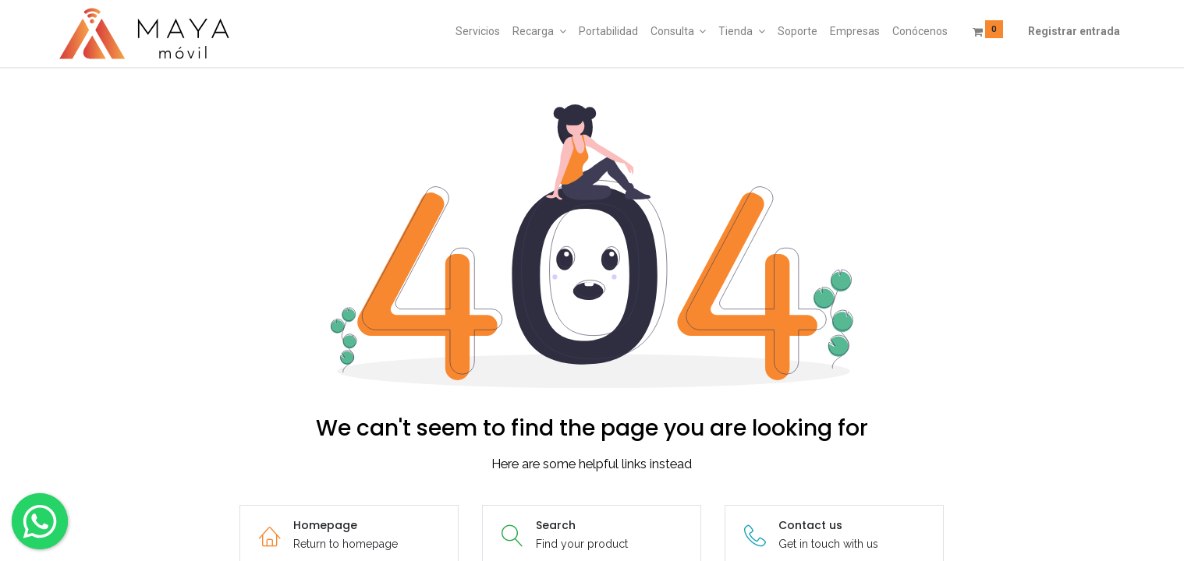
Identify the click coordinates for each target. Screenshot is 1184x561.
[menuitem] (477, 32)
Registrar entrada (1074, 31)
